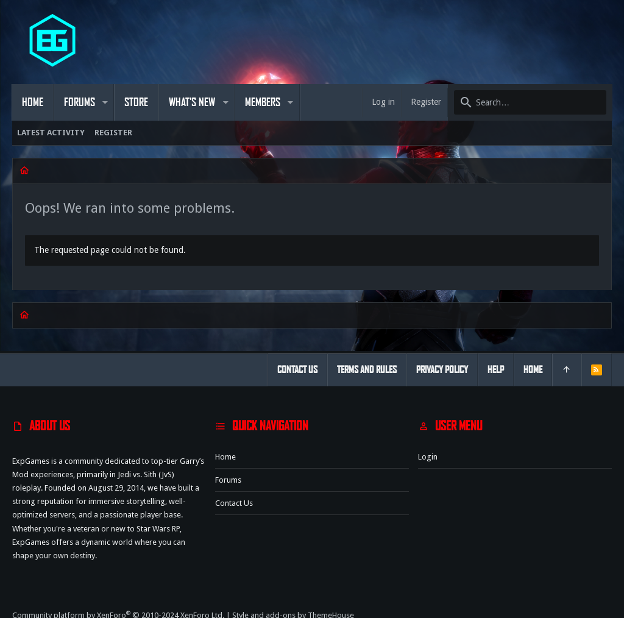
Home (225, 456)
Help (496, 369)
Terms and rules (367, 369)
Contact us (234, 503)
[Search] (529, 102)
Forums (228, 480)
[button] (106, 102)
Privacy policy (442, 369)
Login (428, 456)
